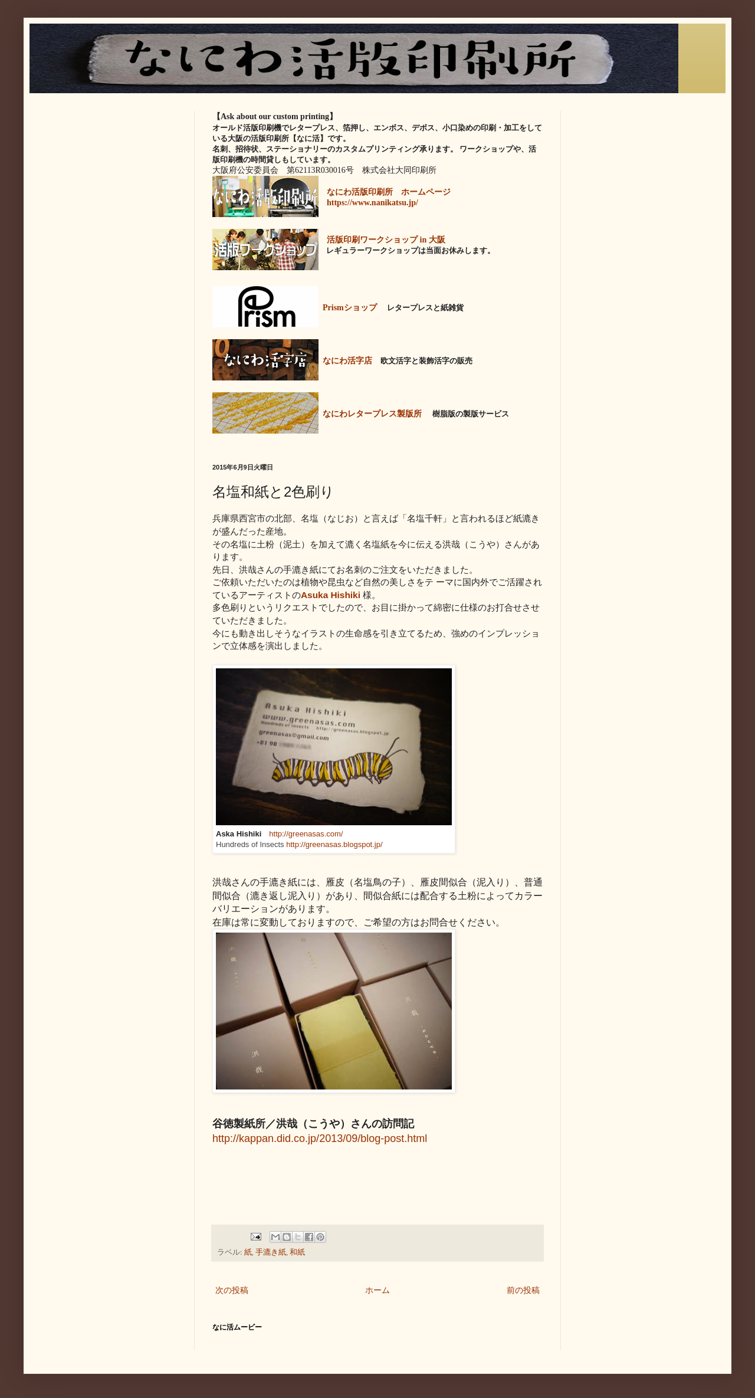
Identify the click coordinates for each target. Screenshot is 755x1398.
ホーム (377, 1290)
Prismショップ (350, 307)
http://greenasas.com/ (306, 833)
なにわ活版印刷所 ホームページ (389, 192)
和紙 (297, 1252)
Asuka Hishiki (330, 595)
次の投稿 (231, 1290)
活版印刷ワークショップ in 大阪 (386, 239)
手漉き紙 (270, 1252)
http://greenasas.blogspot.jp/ (334, 844)
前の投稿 (523, 1290)
